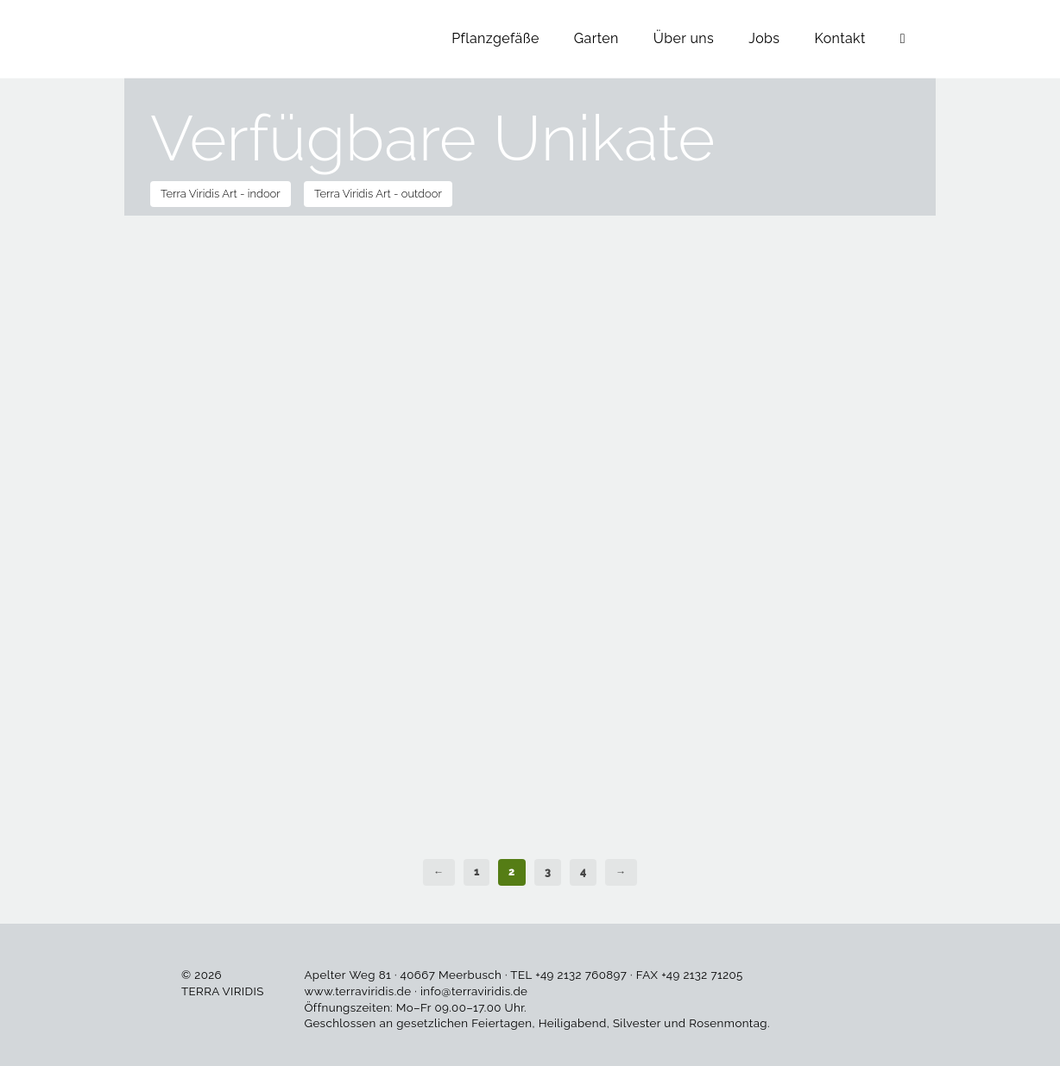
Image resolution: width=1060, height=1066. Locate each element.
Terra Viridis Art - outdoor (378, 193)
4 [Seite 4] (583, 872)
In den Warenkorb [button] (222, 328)
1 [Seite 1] (476, 872)
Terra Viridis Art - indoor (221, 193)
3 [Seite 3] (548, 872)
